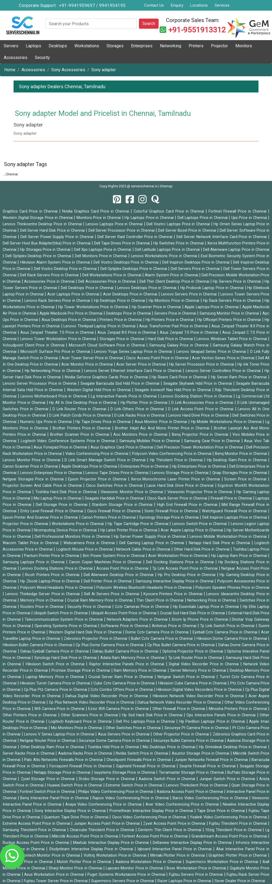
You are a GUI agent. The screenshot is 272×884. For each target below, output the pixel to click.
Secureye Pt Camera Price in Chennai (197, 728)
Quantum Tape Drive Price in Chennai (76, 817)
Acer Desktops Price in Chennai (131, 294)
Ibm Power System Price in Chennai (114, 555)
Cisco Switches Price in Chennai (115, 485)
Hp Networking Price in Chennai (53, 371)
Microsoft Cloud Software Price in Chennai (107, 345)
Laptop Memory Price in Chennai (56, 677)
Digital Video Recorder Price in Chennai (204, 664)
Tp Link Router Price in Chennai (195, 657)
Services (222, 5)
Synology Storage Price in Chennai (169, 517)
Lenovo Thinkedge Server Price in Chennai (43, 594)
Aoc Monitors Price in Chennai (141, 434)
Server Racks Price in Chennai (29, 753)
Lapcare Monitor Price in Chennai (135, 868)
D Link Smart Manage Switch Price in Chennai (106, 460)
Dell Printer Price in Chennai (108, 581)
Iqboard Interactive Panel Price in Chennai (175, 849)
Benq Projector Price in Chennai (201, 434)
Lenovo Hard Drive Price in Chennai (199, 415)
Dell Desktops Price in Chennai (87, 288)
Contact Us (154, 5)
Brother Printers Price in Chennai (82, 428)
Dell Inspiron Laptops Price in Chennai (235, 517)
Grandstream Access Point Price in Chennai (230, 836)
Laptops (33, 45)
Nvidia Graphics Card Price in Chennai (96, 211)
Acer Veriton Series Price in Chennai (224, 358)
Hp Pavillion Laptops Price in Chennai (212, 721)
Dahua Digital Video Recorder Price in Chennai (107, 696)
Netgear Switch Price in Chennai (187, 677)
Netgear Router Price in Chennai (48, 740)
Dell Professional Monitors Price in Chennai (73, 536)
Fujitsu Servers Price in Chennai (196, 874)
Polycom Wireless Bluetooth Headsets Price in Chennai (144, 587)
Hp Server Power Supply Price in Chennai (150, 536)
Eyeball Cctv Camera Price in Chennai (226, 632)
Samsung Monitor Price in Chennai (229, 313)
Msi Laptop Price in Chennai (58, 498)
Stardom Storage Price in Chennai (123, 504)
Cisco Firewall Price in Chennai (114, 511)
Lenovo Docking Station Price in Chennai (197, 396)
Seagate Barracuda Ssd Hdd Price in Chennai (120, 383)
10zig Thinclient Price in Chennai (234, 830)
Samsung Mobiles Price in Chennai (150, 441)
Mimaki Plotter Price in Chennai (178, 855)
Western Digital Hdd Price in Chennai (99, 390)
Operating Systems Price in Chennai (66, 626)
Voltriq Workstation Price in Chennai (116, 855)
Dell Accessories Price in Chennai (107, 281)
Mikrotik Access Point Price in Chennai (85, 836)
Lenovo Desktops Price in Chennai (147, 288)
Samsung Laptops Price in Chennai (34, 562)
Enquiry (177, 5)
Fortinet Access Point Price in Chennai (155, 836)
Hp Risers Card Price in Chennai (180, 377)
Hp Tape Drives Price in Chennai (103, 422)
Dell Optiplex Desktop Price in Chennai (39, 256)
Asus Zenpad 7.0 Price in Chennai (190, 332)
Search (148, 23)
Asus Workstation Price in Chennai (54, 874)
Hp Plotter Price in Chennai (145, 402)
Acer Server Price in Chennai (141, 364)
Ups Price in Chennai (249, 217)
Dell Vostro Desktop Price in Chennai (66, 269)
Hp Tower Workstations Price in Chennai (93, 307)
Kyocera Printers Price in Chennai (173, 594)
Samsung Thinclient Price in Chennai (35, 830)
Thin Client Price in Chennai (160, 600)
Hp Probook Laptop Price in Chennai (212, 288)
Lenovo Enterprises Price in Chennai (51, 473)
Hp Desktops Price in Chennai (120, 300)
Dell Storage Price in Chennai (62, 504)
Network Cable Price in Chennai (143, 549)
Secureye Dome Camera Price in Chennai (115, 740)
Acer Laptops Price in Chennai (74, 294)
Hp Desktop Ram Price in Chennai (237, 460)
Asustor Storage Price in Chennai (201, 753)
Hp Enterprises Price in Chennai (199, 466)
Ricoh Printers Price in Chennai (53, 575)
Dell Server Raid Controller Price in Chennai (135, 237)
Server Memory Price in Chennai (198, 670)
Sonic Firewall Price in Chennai (171, 511)
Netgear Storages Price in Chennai (34, 479)
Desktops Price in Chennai (129, 313)
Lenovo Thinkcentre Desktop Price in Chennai (43, 224)
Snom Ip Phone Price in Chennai (201, 619)
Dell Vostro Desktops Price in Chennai (127, 262)
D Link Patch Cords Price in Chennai (80, 415)
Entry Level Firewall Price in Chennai (52, 511)
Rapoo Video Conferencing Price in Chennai (131, 798)
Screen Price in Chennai (246, 479)
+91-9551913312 (197, 30)
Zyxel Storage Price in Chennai (48, 779)
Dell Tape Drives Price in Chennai (122, 243)
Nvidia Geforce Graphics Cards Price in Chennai (107, 377)
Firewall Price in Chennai (232, 498)
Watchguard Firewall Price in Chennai (235, 511)
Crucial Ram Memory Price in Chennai (100, 600)
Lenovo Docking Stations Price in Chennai (57, 568)
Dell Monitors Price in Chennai (101, 256)
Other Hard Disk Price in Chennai (202, 549)
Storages (115, 45)
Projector (219, 45)
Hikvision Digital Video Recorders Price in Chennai (199, 689)
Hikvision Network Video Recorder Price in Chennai (199, 696)
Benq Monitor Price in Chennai (241, 453)
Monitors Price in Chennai (99, 217)
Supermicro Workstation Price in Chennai (223, 862)
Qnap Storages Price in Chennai (240, 473)
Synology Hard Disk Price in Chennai (66, 657)
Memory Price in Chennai (42, 600)
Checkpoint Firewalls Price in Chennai (139, 760)
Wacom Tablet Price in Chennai (31, 543)
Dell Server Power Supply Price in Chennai (57, 237)
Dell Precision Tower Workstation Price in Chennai (200, 447)
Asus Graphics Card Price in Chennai (122, 447)
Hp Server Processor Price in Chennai (202, 364)
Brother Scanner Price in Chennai (80, 434)
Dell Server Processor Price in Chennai (122, 230)
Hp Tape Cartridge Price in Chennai (138, 524)
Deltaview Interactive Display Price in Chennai (193, 842)
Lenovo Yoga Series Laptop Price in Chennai (134, 351)
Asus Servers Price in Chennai (124, 734)
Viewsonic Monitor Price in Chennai (132, 492)
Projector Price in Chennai (26, 524)
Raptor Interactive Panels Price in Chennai (127, 664)
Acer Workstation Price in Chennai (178, 555)
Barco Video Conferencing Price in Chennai (211, 798)
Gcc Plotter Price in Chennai (28, 862)
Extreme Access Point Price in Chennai (37, 823)
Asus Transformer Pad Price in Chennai (174, 326)
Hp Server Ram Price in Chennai (239, 377)
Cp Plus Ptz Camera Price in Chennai (56, 689)
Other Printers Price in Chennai (30, 715)
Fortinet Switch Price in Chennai (48, 791)
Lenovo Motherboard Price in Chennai (54, 396)
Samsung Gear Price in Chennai (212, 441)
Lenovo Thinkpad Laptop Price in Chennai (100, 326)
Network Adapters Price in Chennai (138, 619)
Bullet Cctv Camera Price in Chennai (162, 638)
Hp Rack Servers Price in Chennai (232, 300)
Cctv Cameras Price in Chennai (142, 606)
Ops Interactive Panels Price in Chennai (221, 715)
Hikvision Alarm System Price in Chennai (55, 262)
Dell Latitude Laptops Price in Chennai (168, 249)
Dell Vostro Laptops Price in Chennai (178, 224)
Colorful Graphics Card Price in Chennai (170, 211)
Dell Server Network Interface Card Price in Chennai (222, 237)
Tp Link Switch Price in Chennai (228, 626)
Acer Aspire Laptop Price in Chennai (192, 530)
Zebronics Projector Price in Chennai (96, 638)
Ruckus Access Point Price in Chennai (36, 842)
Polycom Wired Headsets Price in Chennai (57, 587)
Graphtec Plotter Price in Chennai (238, 855)
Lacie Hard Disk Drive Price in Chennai (181, 485)
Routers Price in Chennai (42, 606)
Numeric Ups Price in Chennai (46, 422)
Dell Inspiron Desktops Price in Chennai (196, 262)
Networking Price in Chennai (212, 600)
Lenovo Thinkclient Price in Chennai (197, 785)
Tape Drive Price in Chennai (221, 811)
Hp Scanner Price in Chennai (157, 307)
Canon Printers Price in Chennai (109, 517)
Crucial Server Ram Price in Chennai (121, 677)
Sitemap (166, 186)
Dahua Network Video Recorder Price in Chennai (180, 702)
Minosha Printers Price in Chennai (238, 709)
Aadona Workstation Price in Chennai (149, 862)
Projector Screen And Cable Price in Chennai (43, 485)
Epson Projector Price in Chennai (98, 479)
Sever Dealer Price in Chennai (240, 881)
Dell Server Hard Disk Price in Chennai (53, 230)
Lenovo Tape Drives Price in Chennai (118, 473)
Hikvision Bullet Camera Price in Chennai (38, 645)
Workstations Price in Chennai (78, 524)
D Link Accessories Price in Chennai (203, 402)
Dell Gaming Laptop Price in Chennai (152, 543)
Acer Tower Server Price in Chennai (93, 358)
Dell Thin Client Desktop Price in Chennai (174, 281)
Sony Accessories (68, 69)
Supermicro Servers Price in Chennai (123, 881)
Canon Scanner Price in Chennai (31, 466)
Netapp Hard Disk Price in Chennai (220, 543)
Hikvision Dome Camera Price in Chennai (232, 638)
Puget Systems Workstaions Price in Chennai (126, 874)
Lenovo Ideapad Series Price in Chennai (211, 351)
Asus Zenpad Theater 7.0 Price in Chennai (57, 332)
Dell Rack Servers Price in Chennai (50, 275)
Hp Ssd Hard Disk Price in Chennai (153, 715)
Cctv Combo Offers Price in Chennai (122, 689)
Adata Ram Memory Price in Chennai (133, 657)
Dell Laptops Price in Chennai (203, 217)
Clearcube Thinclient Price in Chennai (102, 830)
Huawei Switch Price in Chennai (75, 785)
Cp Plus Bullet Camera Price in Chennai (181, 645)
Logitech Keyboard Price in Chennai (81, 721)
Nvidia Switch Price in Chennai (142, 753)
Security (42, 57)
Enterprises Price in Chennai (145, 466)
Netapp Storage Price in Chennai (62, 772)
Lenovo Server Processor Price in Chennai (40, 383)
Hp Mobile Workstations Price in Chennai (227, 422)
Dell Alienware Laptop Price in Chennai (236, 249)
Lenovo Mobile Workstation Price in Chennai (229, 536)
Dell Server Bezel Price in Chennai (187, 230)
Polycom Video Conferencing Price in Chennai (172, 453)
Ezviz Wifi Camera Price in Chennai (119, 709)
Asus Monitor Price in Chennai (161, 422)
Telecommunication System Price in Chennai (64, 619)
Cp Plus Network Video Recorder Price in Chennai (92, 702)
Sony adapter (103, 69)
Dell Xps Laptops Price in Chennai (103, 249)
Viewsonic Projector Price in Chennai (200, 492)
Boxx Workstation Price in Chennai (197, 868)
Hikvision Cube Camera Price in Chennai (193, 683)
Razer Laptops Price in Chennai (185, 881)
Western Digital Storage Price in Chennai (38, 217)
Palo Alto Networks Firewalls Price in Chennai (64, 760)
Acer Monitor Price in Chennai (87, 364)
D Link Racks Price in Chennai (140, 415)
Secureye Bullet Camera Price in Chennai (188, 740)
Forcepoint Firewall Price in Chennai (81, 766)
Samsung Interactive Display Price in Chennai (175, 581)
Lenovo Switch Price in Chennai (200, 524)
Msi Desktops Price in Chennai (169, 747)
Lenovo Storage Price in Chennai (181, 473)
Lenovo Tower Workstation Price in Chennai (58, 339)
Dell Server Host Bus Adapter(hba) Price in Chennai (47, 243)
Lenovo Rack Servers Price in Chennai (57, 300)
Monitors (243, 45)
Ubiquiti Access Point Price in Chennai (124, 613)
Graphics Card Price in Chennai (31, 211)
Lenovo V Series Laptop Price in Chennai (59, 734)
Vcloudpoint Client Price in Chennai (34, 345)
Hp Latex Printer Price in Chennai (129, 530)
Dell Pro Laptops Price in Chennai (146, 721)
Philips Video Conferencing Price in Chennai (116, 791)
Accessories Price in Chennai (50, 281)
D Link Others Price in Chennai (137, 409)
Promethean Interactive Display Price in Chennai (151, 811)
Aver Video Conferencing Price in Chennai (183, 804)
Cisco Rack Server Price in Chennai (177, 498)
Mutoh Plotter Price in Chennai (85, 862)
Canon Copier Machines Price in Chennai (106, 562)
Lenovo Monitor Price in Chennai (32, 460)
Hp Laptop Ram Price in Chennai (239, 555)
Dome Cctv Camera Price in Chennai (157, 632)
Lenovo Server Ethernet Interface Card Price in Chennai (133, 371)
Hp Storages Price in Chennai (45, 249)
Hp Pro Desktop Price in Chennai (187, 575)
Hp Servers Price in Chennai (237, 281)
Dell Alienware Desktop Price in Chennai (119, 575)
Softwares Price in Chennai (125, 626)
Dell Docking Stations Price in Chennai (180, 562)
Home (9, 69)
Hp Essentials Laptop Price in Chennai (206, 606)
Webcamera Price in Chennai (89, 543)
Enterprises (141, 45)
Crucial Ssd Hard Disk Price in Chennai (193, 613)
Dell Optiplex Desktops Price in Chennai (134, 269)
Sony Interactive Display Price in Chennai (71, 811)
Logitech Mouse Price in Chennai (85, 549)
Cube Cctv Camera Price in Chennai (125, 683)
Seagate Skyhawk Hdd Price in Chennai (198, 383)
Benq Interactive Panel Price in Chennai (55, 798)
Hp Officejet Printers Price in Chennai (229, 320)
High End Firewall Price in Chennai (188, 504)
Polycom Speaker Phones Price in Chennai (232, 587)
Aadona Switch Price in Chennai (168, 779)
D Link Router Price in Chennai (80, 409)
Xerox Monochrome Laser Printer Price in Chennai (176, 479)
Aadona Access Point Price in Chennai (190, 791)
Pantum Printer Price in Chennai (52, 555)
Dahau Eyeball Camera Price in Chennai (55, 651)
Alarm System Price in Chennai (172, 275)
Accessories (15, 57)
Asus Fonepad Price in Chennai (61, 447)
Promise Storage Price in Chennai (81, 670)
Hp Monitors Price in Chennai (175, 300)
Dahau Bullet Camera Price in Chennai (126, 651)
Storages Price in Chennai (122, 339)
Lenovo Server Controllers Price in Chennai (224, 371)
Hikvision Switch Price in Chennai (56, 664)
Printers (196, 45)
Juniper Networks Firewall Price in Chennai (212, 760)
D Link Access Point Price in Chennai (201, 409)
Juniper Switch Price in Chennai (228, 779)
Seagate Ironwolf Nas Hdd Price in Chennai (173, 390)
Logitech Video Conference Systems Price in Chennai (68, 441)
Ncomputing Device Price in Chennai (66, 530)
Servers (11, 45)
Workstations (86, 45)
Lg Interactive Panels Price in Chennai (124, 396)
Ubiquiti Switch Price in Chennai (61, 613)
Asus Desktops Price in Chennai (69, 320)
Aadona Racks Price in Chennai (85, 753)
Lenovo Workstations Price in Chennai (164, 256)
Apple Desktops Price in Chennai (89, 466)
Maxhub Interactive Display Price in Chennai (111, 842)
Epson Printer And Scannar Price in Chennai (41, 517)
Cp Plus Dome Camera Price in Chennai (110, 645)
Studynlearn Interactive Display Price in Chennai (92, 849)
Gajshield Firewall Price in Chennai (146, 766)
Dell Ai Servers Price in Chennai (112, 594)
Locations (199, 5)
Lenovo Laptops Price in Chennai (115, 224)
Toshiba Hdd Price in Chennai (114, 747)
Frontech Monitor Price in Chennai (50, 855)
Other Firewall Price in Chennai (179, 709)
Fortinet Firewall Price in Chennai (238, 211)
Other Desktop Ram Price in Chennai (52, 747)
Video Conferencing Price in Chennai (97, 453)
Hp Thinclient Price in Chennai (177, 460)
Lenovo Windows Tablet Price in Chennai (232, 339)
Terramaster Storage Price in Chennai (192, 772)
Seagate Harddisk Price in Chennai (115, 498)
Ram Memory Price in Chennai (141, 670)
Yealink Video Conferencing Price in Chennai (229, 817)
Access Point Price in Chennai (123, 568)
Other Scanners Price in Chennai (90, 715)
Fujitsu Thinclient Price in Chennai (238, 823)
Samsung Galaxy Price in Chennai (179, 345)
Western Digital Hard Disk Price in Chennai (86, 632)
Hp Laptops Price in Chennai (150, 217)
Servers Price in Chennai (175, 313)
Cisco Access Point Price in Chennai (158, 358)
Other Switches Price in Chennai (134, 728)
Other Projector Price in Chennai (181, 734)
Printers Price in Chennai (121, 320)
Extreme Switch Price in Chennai (134, 785)
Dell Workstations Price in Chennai (112, 275)
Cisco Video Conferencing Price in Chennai (150, 817)
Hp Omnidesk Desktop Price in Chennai (233, 747)
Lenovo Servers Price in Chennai (189, 294)
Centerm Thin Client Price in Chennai (170, 830)
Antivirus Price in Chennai (174, 626)
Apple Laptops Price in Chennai (212, 307)
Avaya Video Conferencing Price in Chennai (104, 804)
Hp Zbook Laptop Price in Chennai (50, 581)
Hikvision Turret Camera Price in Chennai (55, 683)
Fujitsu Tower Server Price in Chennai (56, 881)
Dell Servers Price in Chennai (196, 269)
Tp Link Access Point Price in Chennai (185, 568)
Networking (170, 45)
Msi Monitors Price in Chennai (77, 728)
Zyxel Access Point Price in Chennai (174, 823)
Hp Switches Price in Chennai (179, 243)
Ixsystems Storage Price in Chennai (125, 772)
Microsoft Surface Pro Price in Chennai (55, 351)
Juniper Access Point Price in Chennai (107, 823)
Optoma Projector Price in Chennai (193, 651)
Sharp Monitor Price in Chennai (76, 868)
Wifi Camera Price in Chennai (60, 709)
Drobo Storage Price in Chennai (107, 779)
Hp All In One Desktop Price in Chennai (83, 402)
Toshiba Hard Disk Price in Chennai (66, 492)
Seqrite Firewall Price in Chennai (208, 766)
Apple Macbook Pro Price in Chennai (72, 313)
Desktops (58, 45)
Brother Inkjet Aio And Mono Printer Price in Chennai (163, 428)
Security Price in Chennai (89, 606)
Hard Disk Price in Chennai (171, 339)
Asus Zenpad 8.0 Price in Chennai (127, 332)
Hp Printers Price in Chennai (170, 320)
